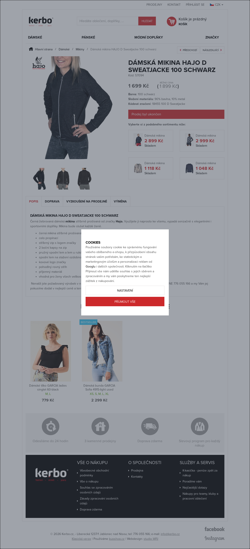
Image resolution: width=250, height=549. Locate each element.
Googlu (90, 276)
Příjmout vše (125, 311)
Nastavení (125, 300)
